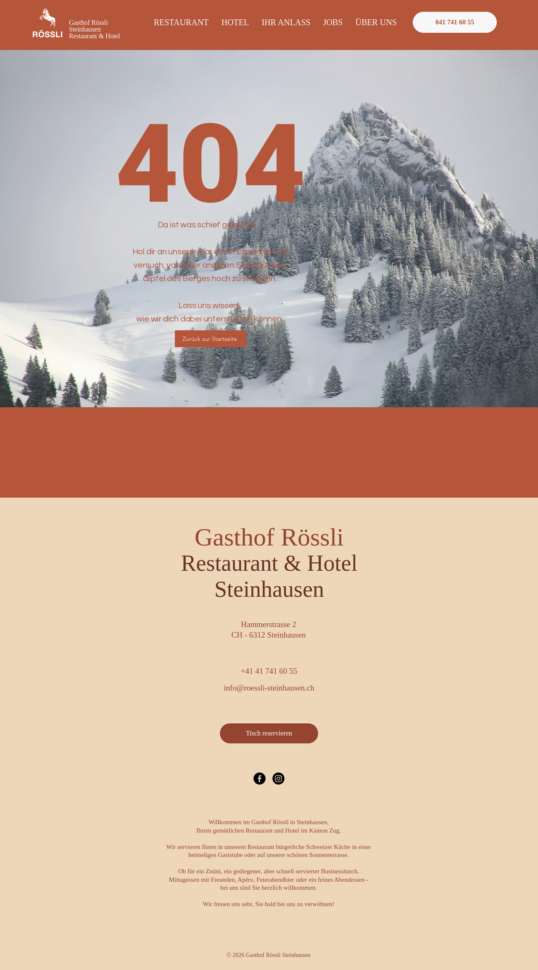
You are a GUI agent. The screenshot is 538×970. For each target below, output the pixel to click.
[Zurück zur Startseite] (210, 338)
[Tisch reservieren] (269, 733)
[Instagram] (278, 778)
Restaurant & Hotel (94, 36)
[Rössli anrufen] (455, 22)
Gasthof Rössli (269, 549)
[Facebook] (259, 778)
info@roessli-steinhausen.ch (269, 687)
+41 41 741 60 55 (269, 671)
